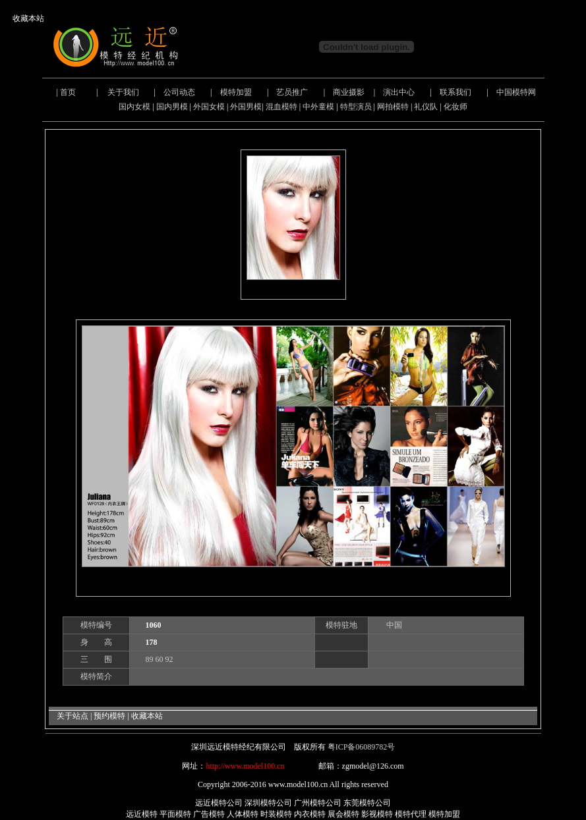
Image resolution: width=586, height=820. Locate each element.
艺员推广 (292, 92)
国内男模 (172, 106)
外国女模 (209, 106)
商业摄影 (349, 92)
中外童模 (318, 106)
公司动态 (179, 92)
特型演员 (356, 106)
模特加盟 (236, 92)
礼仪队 (426, 106)
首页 (68, 92)
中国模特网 (516, 92)
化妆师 (455, 106)
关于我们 (123, 92)
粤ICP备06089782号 (362, 747)
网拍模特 (393, 106)
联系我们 (455, 92)
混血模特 (281, 106)
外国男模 (246, 106)
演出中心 (399, 92)
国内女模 (134, 106)
